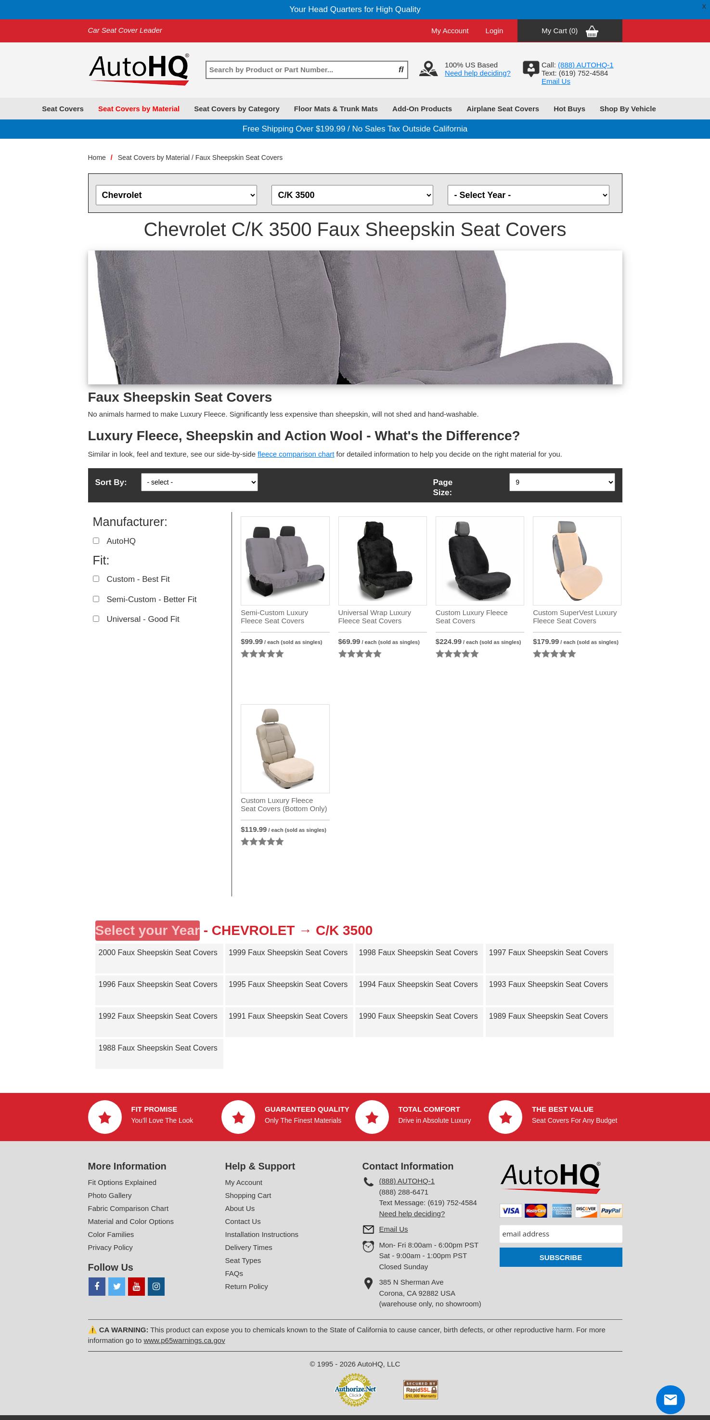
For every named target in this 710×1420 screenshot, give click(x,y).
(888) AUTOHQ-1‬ (586, 65)
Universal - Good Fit (143, 619)
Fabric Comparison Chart (128, 1208)
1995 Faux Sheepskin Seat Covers (288, 984)
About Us (240, 1208)
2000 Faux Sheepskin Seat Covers (158, 952)
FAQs (234, 1273)
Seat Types (243, 1260)
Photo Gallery (110, 1195)
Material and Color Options (131, 1221)
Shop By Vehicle (628, 109)
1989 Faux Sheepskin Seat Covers (548, 1016)
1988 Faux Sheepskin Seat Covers (158, 1048)
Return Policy (246, 1286)
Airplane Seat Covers (502, 109)
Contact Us (243, 1221)
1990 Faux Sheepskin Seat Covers (418, 1016)
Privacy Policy (110, 1247)
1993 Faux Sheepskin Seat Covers (548, 984)
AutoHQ (121, 541)
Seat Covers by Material (139, 109)
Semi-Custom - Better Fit (152, 599)
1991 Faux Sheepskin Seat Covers (288, 1016)
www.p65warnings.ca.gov (184, 1340)
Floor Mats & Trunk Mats (336, 109)
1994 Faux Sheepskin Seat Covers (418, 984)
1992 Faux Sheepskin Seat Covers (158, 1016)
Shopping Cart (248, 1195)
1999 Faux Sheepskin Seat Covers (288, 952)
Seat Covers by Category (237, 109)
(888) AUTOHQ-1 (407, 1181)
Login (494, 30)
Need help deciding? (478, 73)
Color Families (111, 1234)
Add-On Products (422, 109)
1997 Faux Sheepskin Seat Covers (548, 952)
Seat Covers (63, 109)
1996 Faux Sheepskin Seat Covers (158, 984)
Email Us (556, 81)
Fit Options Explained (122, 1182)
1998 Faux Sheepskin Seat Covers (418, 952)
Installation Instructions (262, 1234)
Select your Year (147, 930)
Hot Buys (569, 109)
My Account (450, 30)
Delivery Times (248, 1247)
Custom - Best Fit (138, 579)
